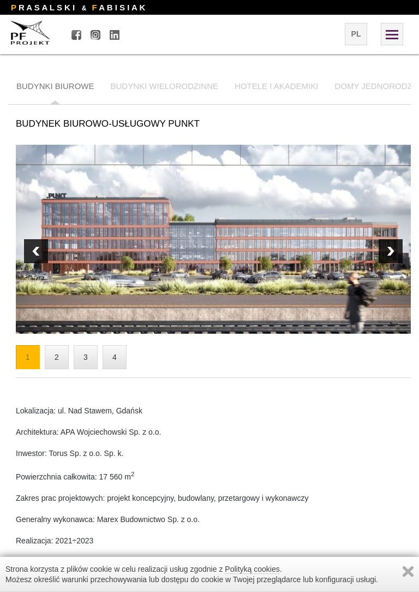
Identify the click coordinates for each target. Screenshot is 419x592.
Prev (391, 251)
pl (356, 33)
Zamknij (408, 571)
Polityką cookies (252, 569)
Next (36, 251)
